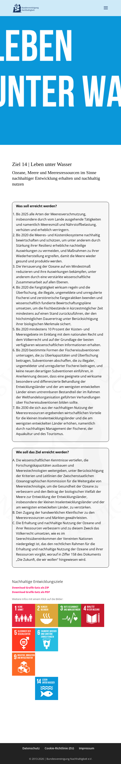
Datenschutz (31, 748)
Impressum (86, 748)
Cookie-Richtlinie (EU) (59, 748)
